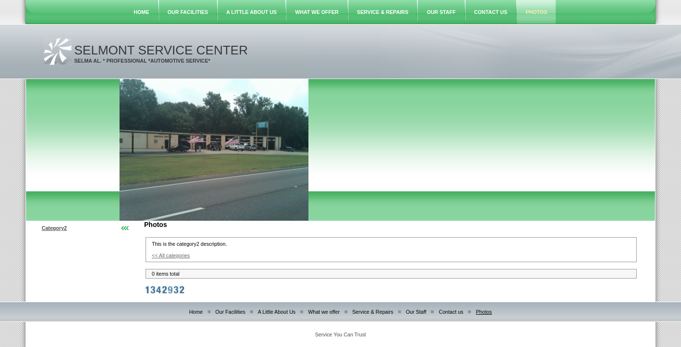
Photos (536, 12)
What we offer (316, 12)
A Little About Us (252, 12)
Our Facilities (188, 12)
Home (141, 12)
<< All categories (171, 255)
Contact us (490, 12)
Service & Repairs (383, 12)
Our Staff (441, 12)
